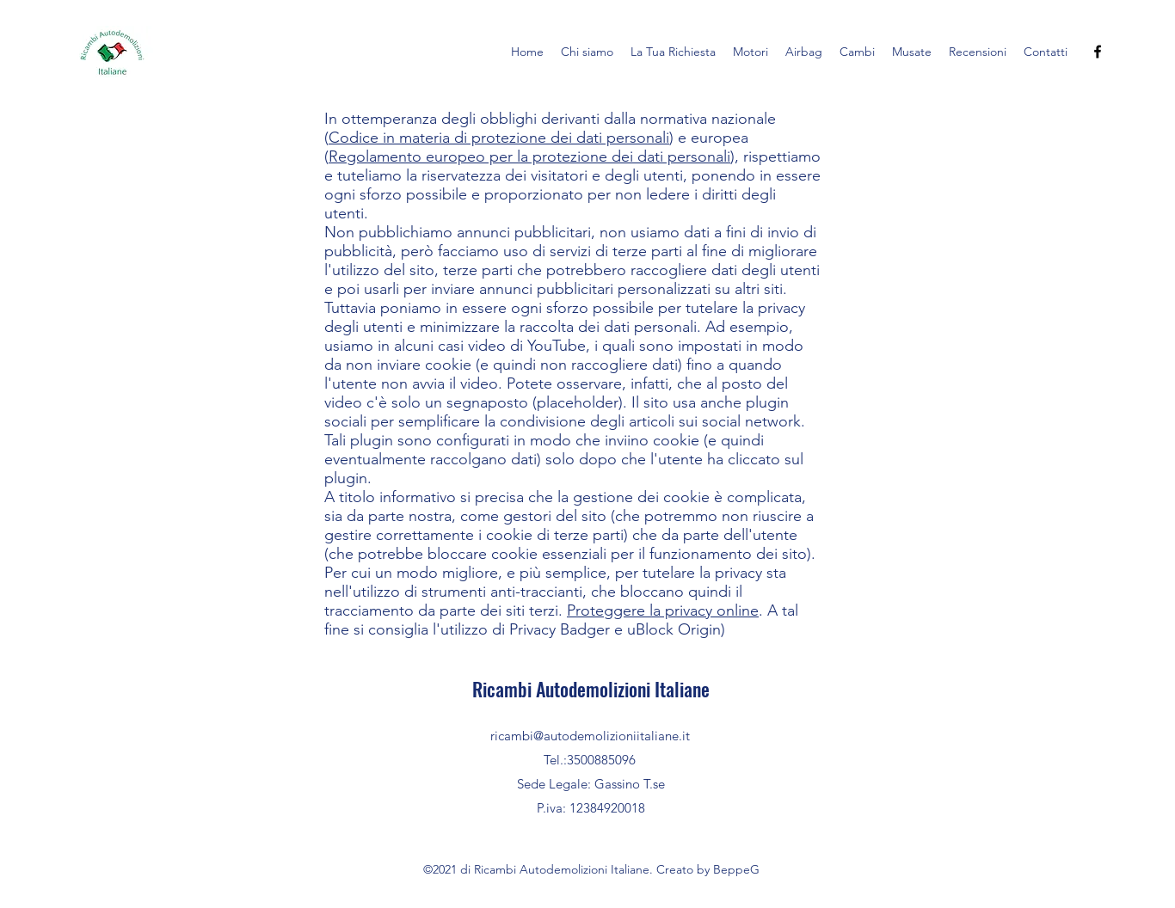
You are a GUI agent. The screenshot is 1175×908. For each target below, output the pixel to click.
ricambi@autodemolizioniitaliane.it (590, 735)
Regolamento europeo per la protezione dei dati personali (529, 156)
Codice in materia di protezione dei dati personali (499, 137)
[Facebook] (1097, 51)
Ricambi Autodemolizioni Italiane (591, 688)
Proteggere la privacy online (663, 610)
